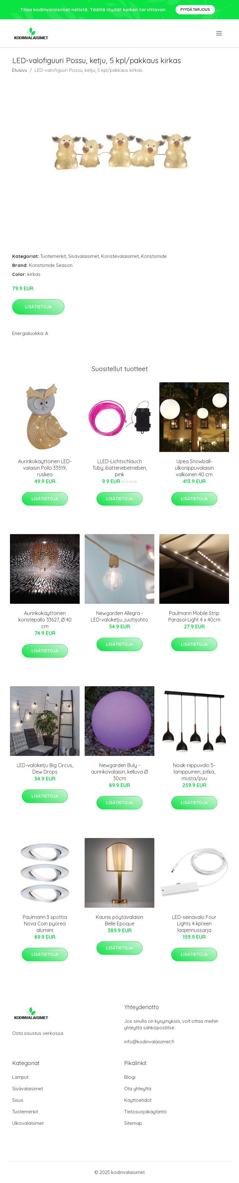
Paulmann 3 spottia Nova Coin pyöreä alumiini (45, 923)
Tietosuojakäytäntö (145, 1112)
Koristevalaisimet (120, 256)
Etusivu (19, 70)
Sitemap (133, 1123)
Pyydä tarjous (195, 9)
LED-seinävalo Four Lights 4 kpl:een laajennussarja (194, 923)
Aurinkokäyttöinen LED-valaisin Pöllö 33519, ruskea (45, 467)
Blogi (129, 1077)
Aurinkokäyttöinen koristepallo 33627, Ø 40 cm (45, 619)
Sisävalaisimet (83, 256)
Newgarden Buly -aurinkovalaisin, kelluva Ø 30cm (119, 771)
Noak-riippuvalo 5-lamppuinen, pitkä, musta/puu (194, 771)
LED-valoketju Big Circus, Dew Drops (45, 768)
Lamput (20, 1077)
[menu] (219, 33)
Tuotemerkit (53, 256)
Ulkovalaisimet (28, 1123)
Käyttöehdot (138, 1100)
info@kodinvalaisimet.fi (149, 1042)
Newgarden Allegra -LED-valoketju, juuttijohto (119, 616)
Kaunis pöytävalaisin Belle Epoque (119, 920)
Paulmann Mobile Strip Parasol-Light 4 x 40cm (194, 616)
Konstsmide (154, 256)
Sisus (17, 1100)
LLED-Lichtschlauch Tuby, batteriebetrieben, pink (119, 467)
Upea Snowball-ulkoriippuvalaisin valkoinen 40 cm (194, 467)
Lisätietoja (38, 307)
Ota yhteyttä (137, 1089)
